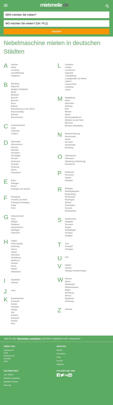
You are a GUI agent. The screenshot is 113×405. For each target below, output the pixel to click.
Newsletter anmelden (29, 338)
